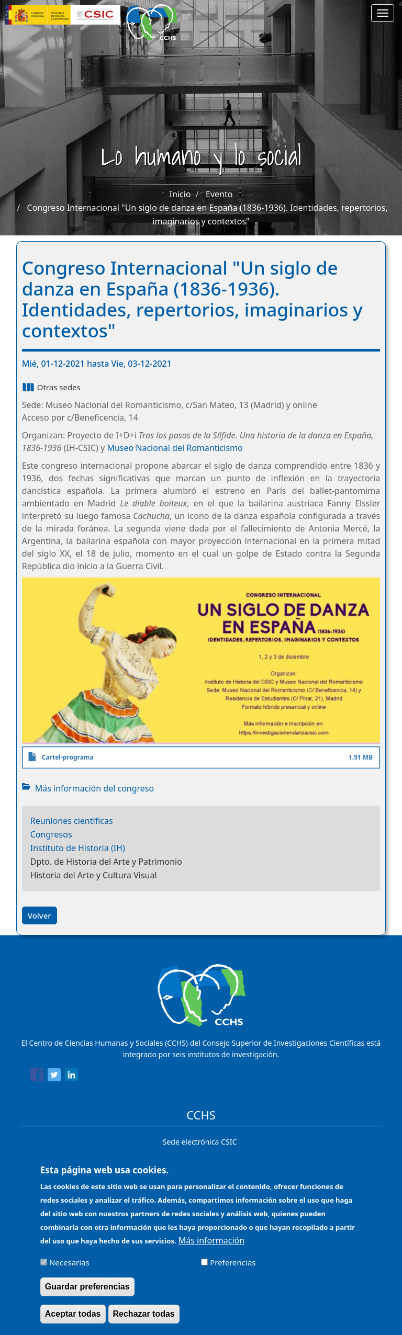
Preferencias (232, 1268)
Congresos (51, 834)
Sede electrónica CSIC (200, 1142)
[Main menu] (382, 13)
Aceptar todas (73, 1320)
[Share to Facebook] (36, 1076)
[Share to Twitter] (54, 1076)
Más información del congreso (94, 788)
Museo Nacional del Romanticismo (174, 448)
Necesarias (69, 1268)
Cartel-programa (68, 757)
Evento (219, 194)
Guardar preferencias (87, 1292)
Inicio (180, 194)
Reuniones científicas (71, 821)
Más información (211, 1246)
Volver (39, 915)
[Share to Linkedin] (71, 1076)
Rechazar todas (144, 1320)
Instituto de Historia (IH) (77, 848)
